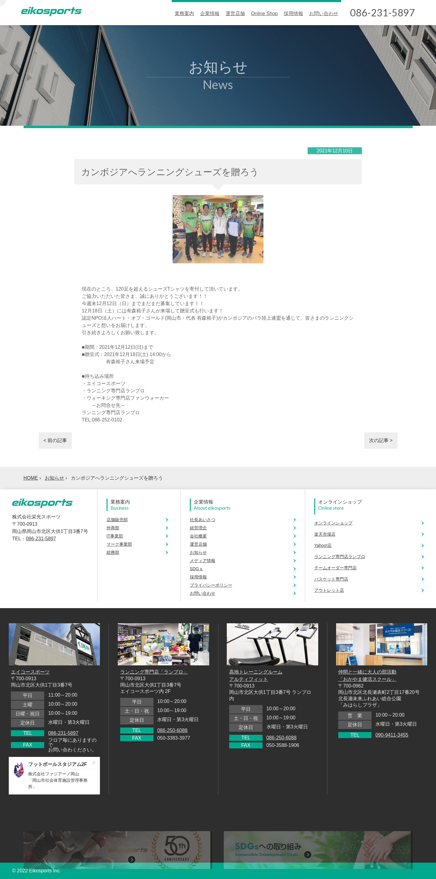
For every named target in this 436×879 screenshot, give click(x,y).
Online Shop (264, 13)
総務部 (113, 552)
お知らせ (54, 478)
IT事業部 (115, 536)
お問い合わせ (323, 13)
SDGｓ (196, 568)
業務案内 (184, 13)
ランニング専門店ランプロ (339, 556)
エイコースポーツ (30, 671)
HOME (31, 478)
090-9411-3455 (391, 734)
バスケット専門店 (331, 579)
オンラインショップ (333, 523)
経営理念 (198, 527)
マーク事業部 (119, 544)
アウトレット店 (329, 590)
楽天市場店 (324, 534)
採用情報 (293, 13)
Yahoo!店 (323, 545)
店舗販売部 (117, 519)
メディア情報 (202, 560)
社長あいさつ (202, 519)
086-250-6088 (172, 730)
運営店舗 (235, 13)
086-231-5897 (41, 538)
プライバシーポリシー (211, 585)
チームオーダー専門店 (335, 567)
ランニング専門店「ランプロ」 (154, 671)
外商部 (113, 527)
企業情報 (210, 13)
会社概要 (198, 536)
